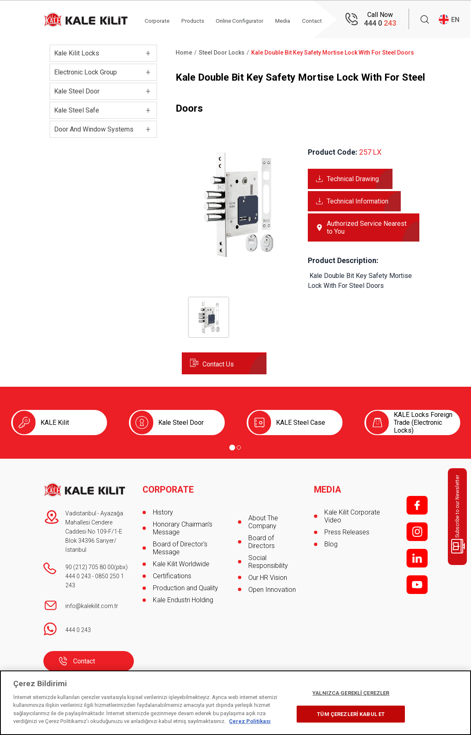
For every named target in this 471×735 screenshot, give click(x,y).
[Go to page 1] (232, 447)
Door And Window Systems (93, 129)
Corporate (161, 19)
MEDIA (328, 487)
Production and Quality (185, 585)
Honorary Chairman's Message (182, 526)
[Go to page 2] (239, 447)
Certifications (172, 573)
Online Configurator (248, 19)
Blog (331, 542)
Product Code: (332, 152)
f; (417, 505)
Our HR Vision (267, 578)
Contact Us (218, 364)
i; (417, 532)
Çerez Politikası (250, 721)
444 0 (380, 23)
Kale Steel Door (77, 91)
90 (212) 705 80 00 (89, 567)
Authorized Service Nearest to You (367, 227)
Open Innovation (272, 590)
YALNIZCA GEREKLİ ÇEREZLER (350, 693)
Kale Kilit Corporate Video (352, 514)
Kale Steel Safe (76, 110)
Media (294, 19)
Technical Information (357, 201)
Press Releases (346, 530)
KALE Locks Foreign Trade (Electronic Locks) (423, 422)
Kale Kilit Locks (76, 53)
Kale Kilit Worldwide (181, 561)
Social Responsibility (268, 562)
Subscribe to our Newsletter (459, 514)
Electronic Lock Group (85, 72)
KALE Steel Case (300, 422)
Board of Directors (261, 542)
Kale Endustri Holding (183, 597)
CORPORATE (169, 487)
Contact (84, 661)
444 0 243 (78, 576)
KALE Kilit (54, 422)
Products (198, 19)
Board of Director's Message (180, 545)
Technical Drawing (353, 179)
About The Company (263, 522)
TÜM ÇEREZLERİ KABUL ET (351, 714)
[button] (238, 259)
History (163, 510)
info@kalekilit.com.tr (91, 606)
